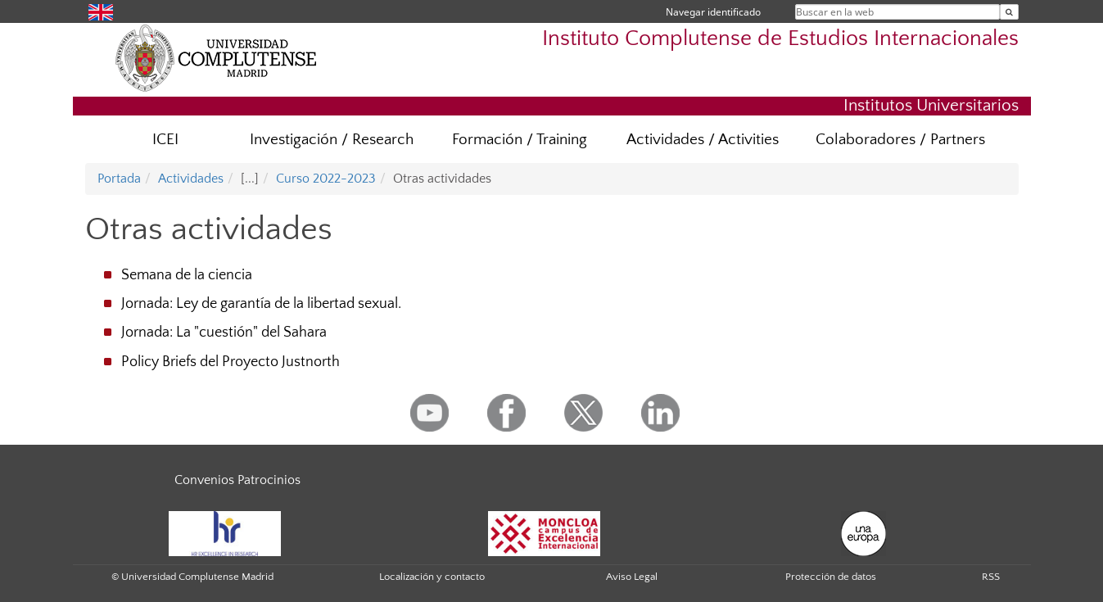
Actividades (191, 178)
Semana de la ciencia (186, 275)
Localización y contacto (432, 576)
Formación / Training (519, 139)
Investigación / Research (332, 139)
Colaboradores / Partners (900, 139)
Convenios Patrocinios (237, 480)
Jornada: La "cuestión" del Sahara (224, 332)
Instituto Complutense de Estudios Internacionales (780, 38)
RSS (991, 576)
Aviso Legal (632, 576)
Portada (119, 178)
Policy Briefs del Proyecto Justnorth (230, 362)
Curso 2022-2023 (326, 178)
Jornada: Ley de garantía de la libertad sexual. (261, 304)
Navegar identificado (713, 12)
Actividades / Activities (702, 139)
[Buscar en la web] (1009, 12)
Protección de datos (830, 576)
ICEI (165, 139)
